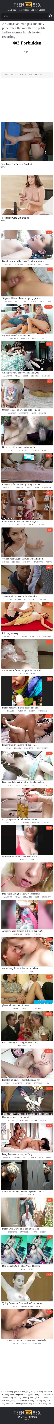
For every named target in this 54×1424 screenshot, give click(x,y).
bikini (15, 1306)
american (23, 413)
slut (42, 339)
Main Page (12, 10)
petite (14, 74)
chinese (35, 674)
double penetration (27, 1120)
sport (34, 1232)
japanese (33, 599)
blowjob (19, 264)
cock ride (30, 264)
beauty (11, 450)
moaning (35, 450)
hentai (43, 1120)
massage (47, 636)
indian (23, 74)
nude (31, 1269)
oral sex (42, 711)
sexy (32, 860)
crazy (15, 823)
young (37, 934)
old (40, 264)
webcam (25, 339)
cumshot (46, 897)
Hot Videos (24, 10)
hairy (28, 1083)
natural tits (37, 1157)
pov (47, 1083)
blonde (8, 264)
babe (25, 301)
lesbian (36, 823)
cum (37, 897)
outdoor (21, 711)
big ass (5, 562)
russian (33, 1046)
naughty (37, 1344)
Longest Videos (38, 10)
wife (34, 339)
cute (23, 971)
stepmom (37, 1009)
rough (31, 1195)
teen (47, 264)
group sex (21, 1046)
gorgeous (22, 450)
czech (22, 1195)
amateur (7, 301)
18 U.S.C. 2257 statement (27, 1417)
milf (42, 301)
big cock (35, 376)
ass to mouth (35, 74)
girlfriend (20, 599)
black (34, 301)
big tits (32, 525)
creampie (46, 488)
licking (43, 599)
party (48, 1157)
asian (5, 74)
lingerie (14, 339)
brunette (38, 562)
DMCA (27, 1420)
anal (17, 301)
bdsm (25, 376)
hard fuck (35, 636)
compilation (42, 748)
